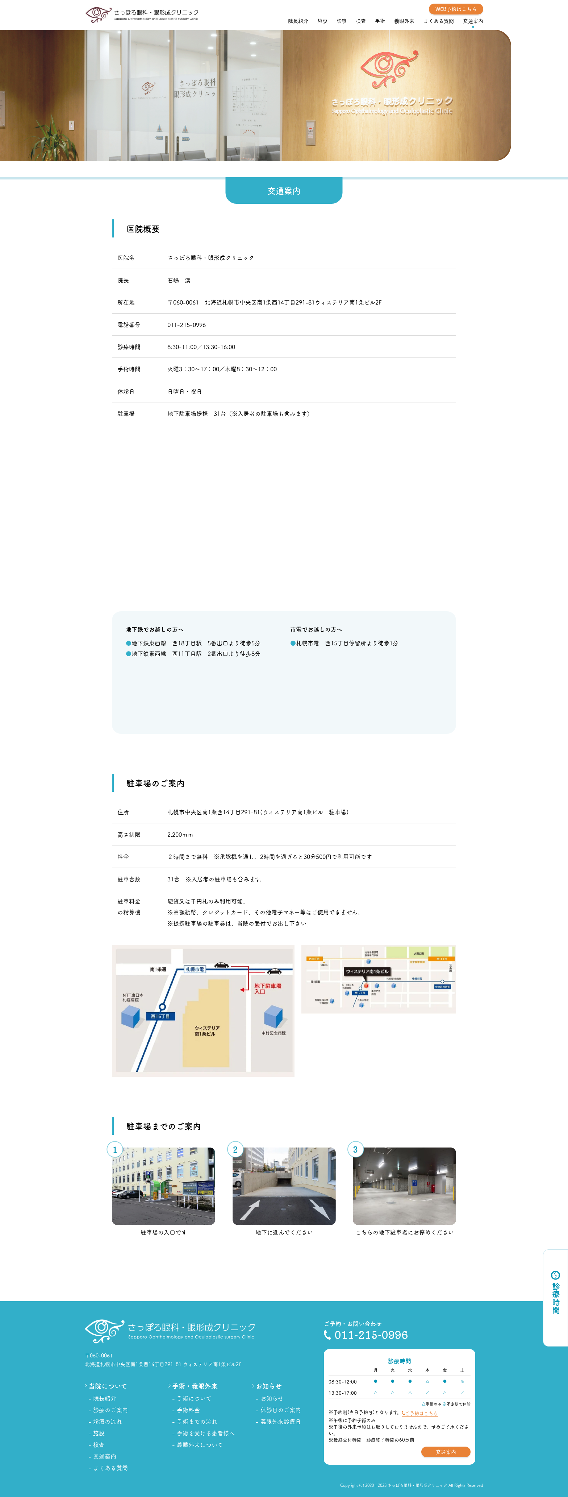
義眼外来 (404, 20)
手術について (194, 1398)
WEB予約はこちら (456, 8)
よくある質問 (438, 20)
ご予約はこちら (421, 1413)
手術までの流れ (197, 1421)
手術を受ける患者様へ (206, 1433)
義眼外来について (200, 1444)
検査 (361, 20)
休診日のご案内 (280, 1410)
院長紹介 (298, 20)
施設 (322, 20)
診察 (342, 20)
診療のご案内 (110, 1410)
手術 (380, 20)
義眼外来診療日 (280, 1421)
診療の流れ (107, 1421)
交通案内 (473, 20)
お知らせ (272, 1398)
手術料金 (188, 1410)
